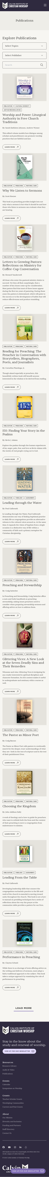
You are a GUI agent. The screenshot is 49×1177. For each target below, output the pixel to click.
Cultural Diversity (22, 106)
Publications (7, 1074)
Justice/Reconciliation (12, 110)
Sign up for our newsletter (19, 1051)
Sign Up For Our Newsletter (28, 1171)
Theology (18, 498)
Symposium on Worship (12, 1088)
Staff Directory (8, 1129)
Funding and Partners (11, 1125)
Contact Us (6, 1133)
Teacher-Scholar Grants (12, 1099)
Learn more (12, 147)
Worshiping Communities (13, 1103)
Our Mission (7, 1118)
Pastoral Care (31, 185)
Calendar (6, 1085)
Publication (8, 106)
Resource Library (9, 1066)
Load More (23, 1008)
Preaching (19, 185)
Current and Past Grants (12, 1107)
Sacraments (30, 498)
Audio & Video (8, 1070)
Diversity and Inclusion (12, 1122)
